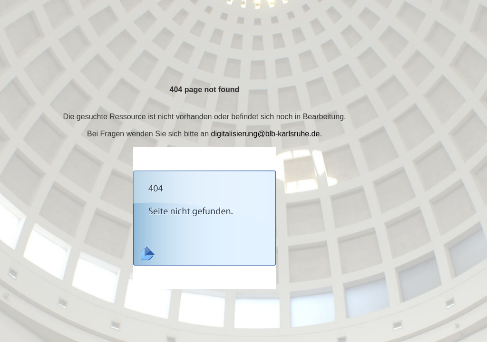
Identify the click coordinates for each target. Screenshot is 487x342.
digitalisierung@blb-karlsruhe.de (265, 134)
